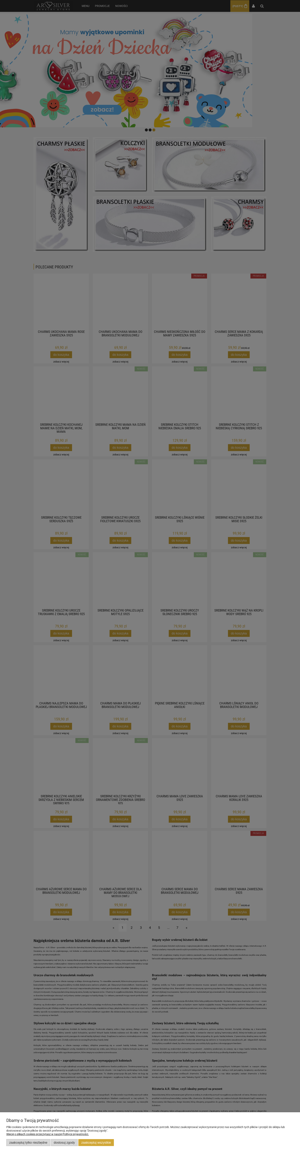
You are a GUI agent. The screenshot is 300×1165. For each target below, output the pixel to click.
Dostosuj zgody (64, 1142)
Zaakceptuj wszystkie (96, 1142)
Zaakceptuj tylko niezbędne (28, 1142)
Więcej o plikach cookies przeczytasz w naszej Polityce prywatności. (47, 1134)
